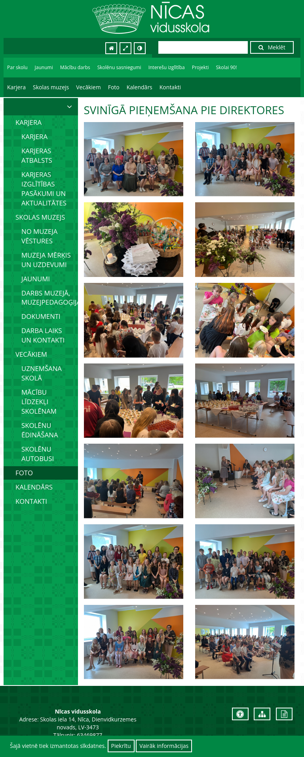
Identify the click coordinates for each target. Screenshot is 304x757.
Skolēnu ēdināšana (39, 430)
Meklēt (271, 47)
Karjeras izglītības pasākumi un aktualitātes (43, 188)
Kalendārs (139, 87)
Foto (114, 87)
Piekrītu (121, 745)
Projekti (200, 67)
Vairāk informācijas (163, 745)
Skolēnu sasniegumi (119, 67)
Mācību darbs (75, 67)
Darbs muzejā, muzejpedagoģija (49, 297)
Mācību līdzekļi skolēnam (39, 402)
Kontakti (170, 87)
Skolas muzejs (51, 87)
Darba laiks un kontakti (43, 335)
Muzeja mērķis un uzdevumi (46, 259)
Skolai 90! (226, 67)
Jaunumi (44, 67)
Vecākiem (88, 87)
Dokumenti (41, 316)
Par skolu (17, 67)
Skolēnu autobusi (37, 453)
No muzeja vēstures (39, 236)
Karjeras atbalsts (36, 155)
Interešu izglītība (166, 67)
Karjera (16, 87)
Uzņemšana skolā (41, 373)
